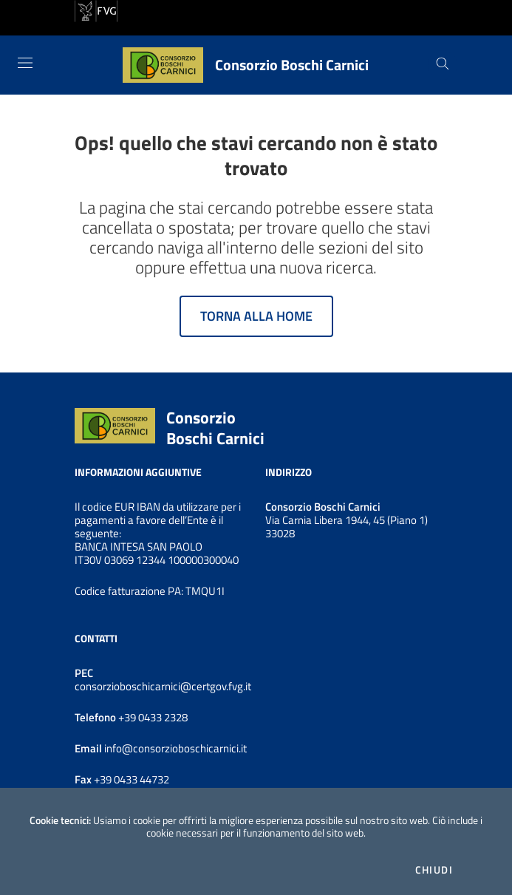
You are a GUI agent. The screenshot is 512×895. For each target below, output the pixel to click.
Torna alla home (256, 316)
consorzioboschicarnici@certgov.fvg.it (163, 686)
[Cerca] (442, 65)
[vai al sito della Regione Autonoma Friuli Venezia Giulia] (96, 9)
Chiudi (434, 870)
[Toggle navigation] (25, 63)
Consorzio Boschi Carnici (215, 428)
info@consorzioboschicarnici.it (174, 748)
